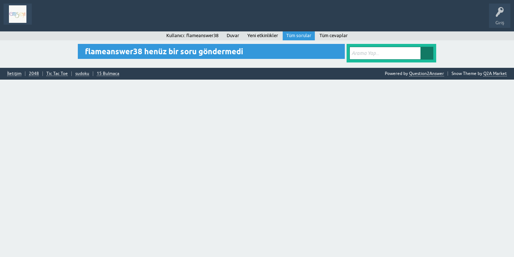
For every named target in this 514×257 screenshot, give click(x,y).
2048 (34, 73)
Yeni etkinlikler (262, 35)
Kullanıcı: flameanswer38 (192, 35)
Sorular (44, 19)
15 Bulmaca (108, 73)
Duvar (233, 35)
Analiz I (84, 19)
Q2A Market (495, 73)
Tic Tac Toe (57, 73)
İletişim (14, 73)
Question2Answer (426, 73)
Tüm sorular (298, 35)
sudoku (82, 73)
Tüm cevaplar (333, 35)
